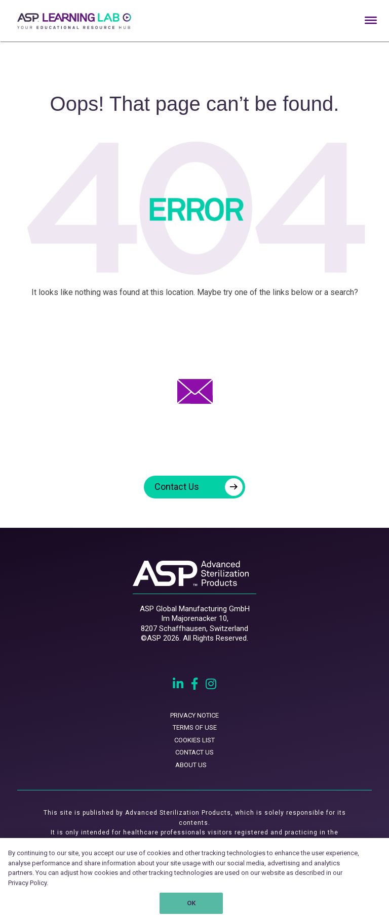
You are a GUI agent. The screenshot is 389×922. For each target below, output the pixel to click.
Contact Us (198, 487)
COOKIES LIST (194, 740)
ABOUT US (191, 765)
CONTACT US (194, 752)
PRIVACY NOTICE (194, 715)
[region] (194, 880)
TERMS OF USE (195, 727)
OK (191, 903)
